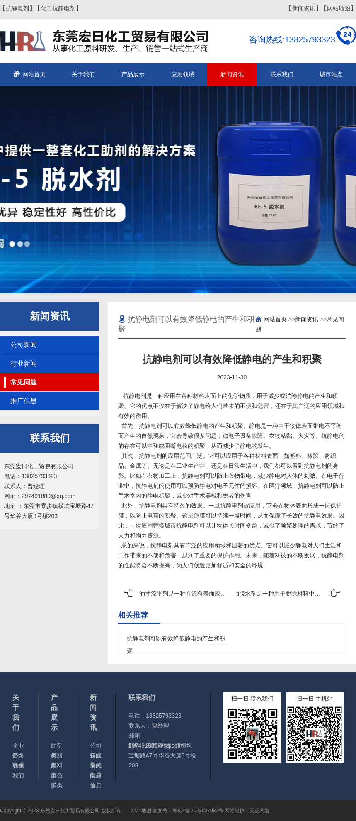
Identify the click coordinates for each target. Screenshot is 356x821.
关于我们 (83, 74)
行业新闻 (23, 363)
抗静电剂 (17, 8)
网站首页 (34, 74)
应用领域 (182, 74)
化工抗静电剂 (58, 8)
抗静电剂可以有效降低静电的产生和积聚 (176, 640)
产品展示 (133, 74)
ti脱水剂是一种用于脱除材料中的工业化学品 (292, 593)
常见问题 (23, 382)
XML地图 (141, 811)
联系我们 (281, 74)
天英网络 (259, 811)
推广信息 (23, 400)
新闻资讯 (303, 8)
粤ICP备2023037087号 (197, 811)
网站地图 (338, 8)
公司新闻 (23, 344)
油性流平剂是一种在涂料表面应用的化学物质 (197, 593)
